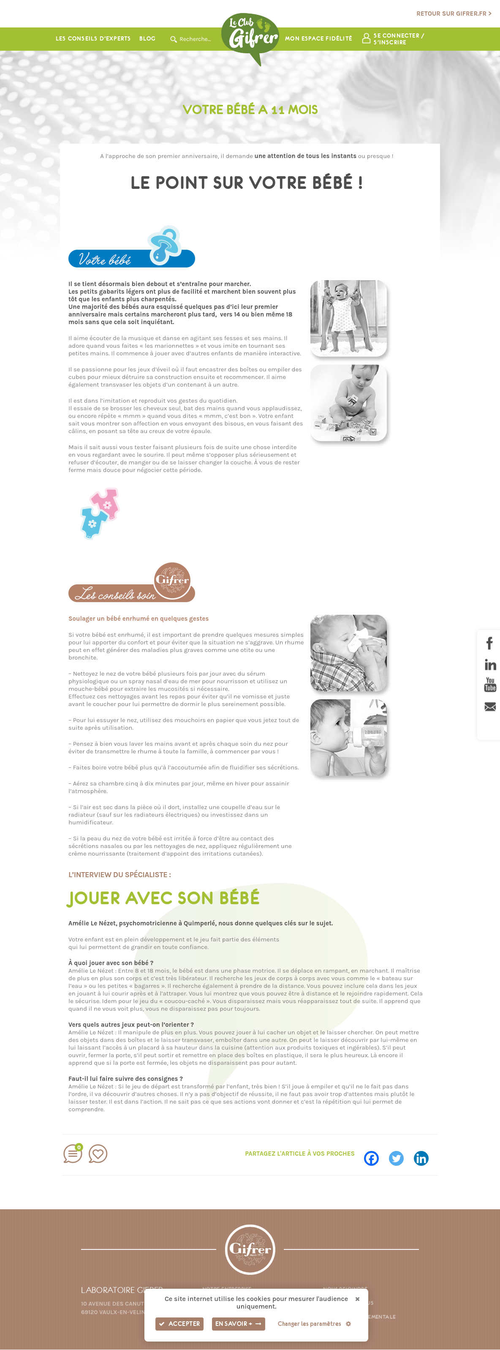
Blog (147, 39)
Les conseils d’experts (93, 39)
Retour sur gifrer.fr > (454, 14)
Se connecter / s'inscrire (399, 39)
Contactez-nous (348, 1303)
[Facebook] (375, 1155)
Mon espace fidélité (318, 39)
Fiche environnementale (359, 1317)
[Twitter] (400, 1155)
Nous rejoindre (345, 1289)
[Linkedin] (425, 1155)
